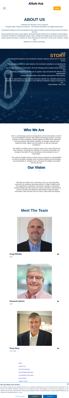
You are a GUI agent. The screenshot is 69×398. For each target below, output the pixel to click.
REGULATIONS (22, 378)
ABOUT (20, 363)
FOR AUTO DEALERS (24, 369)
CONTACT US (22, 366)
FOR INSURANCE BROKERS (26, 372)
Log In (57, 8)
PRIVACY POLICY (23, 381)
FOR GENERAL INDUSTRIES (26, 375)
